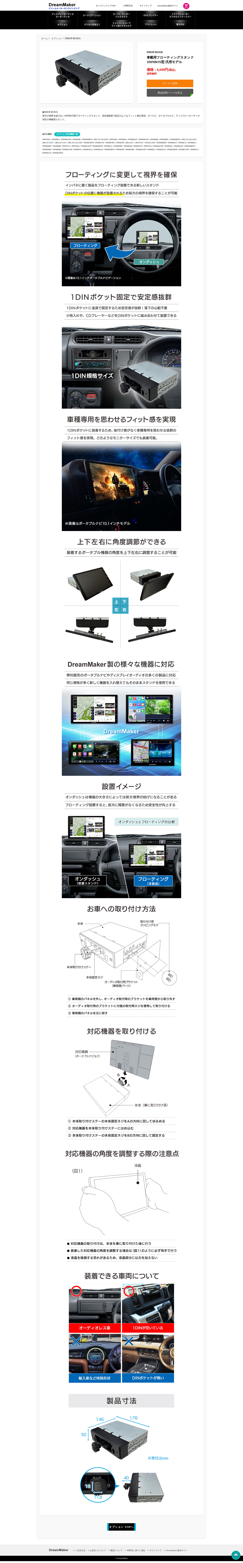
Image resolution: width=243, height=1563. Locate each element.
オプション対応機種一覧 (67, 134)
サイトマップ (146, 6)
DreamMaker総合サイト (167, 6)
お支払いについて (98, 1552)
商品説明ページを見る (170, 92)
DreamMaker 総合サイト (176, 1552)
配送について (116, 1552)
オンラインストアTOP (106, 6)
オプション (56, 38)
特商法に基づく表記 (136, 1552)
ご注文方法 (80, 1552)
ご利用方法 (128, 6)
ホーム (44, 38)
